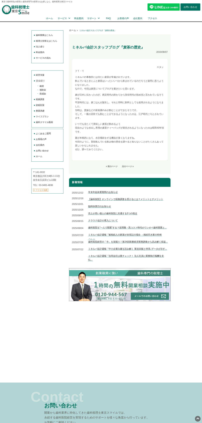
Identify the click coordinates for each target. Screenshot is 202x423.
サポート (91, 18)
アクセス (152, 18)
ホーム (49, 18)
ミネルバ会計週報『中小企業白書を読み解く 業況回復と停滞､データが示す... (127, 249)
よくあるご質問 (43, 133)
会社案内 (137, 18)
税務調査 (40, 99)
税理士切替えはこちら (46, 41)
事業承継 (40, 111)
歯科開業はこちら (44, 35)
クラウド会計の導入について (103, 220)
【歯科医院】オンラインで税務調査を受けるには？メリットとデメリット (125, 199)
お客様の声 (123, 18)
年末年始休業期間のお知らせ (103, 192)
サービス (62, 18)
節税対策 (40, 105)
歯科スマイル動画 (44, 122)
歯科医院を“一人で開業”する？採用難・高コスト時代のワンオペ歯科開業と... (127, 227)
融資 (42, 86)
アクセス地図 (42, 190)
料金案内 (78, 18)
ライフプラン (42, 116)
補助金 (43, 90)
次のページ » (128, 166)
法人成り (40, 46)
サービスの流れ (43, 58)
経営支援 (40, 75)
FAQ (108, 18)
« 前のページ (112, 166)
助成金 (43, 93)
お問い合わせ (42, 150)
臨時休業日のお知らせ (99, 206)
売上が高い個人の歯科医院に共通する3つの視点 (112, 213)
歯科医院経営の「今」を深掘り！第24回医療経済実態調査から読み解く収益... (128, 242)
